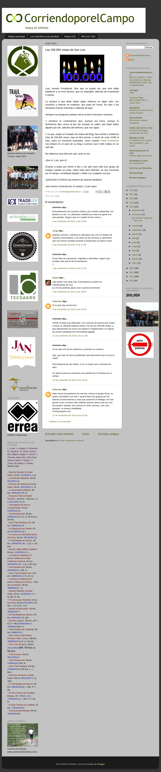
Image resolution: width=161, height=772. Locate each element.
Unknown (57, 301)
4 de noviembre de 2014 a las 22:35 (69, 309)
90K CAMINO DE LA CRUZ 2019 (138, 101)
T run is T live (136, 97)
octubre (136, 226)
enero (135, 263)
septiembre (137, 230)
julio (134, 238)
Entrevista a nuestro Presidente (138, 121)
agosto (135, 234)
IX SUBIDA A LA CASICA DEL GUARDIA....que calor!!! (140, 143)
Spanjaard (134, 108)
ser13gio (133, 90)
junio (134, 242)
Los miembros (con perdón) (44, 36)
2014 (132, 207)
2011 (132, 276)
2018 (132, 190)
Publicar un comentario (60, 421)
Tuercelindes (135, 118)
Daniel (55, 278)
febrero (135, 259)
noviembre (137, 214)
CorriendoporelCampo (139, 55)
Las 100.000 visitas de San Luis (142, 219)
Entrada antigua (108, 434)
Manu (132, 60)
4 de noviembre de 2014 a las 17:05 (69, 245)
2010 (132, 280)
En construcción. (136, 163)
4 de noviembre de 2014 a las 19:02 (69, 292)
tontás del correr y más (141, 128)
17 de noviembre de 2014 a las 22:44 (69, 415)
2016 (132, 198)
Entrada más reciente (59, 434)
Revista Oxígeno (137, 177)
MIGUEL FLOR (136, 138)
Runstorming (136, 173)
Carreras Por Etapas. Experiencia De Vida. (138, 131)
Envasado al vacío (138, 160)
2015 (132, 202)
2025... (132, 93)
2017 (132, 194)
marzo (135, 255)
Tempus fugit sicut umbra (140, 155)
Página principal (16, 36)
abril (134, 250)
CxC (57, 196)
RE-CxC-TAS (88, 36)
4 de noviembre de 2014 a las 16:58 (69, 221)
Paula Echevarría (109, 140)
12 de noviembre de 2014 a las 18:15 (69, 380)
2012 (132, 272)
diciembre (137, 210)
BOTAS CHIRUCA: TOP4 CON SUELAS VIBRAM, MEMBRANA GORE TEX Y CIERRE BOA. (140, 81)
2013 (132, 268)
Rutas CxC (70, 36)
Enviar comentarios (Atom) (71, 440)
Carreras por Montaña (140, 168)
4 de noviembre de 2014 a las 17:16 (69, 268)
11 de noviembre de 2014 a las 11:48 (69, 336)
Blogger (101, 764)
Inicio (85, 434)
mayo (135, 246)
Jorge (55, 231)
